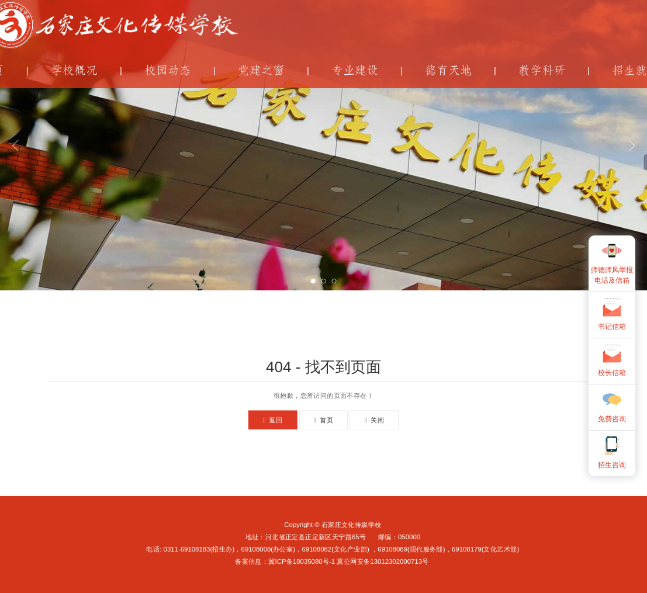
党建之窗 (261, 70)
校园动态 (167, 70)
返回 (272, 420)
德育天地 (448, 70)
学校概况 (74, 70)
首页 (323, 420)
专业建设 (354, 70)
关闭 (374, 420)
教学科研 (541, 70)
